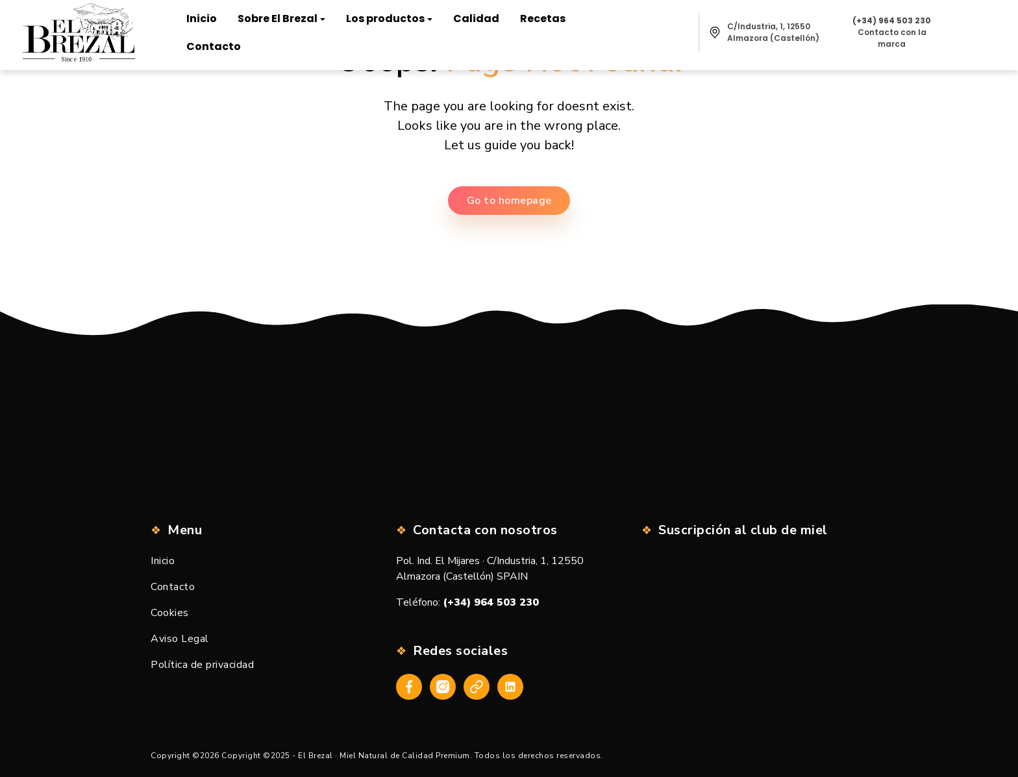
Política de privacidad (202, 665)
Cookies (170, 613)
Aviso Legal (180, 639)
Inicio (163, 561)
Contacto (173, 587)
